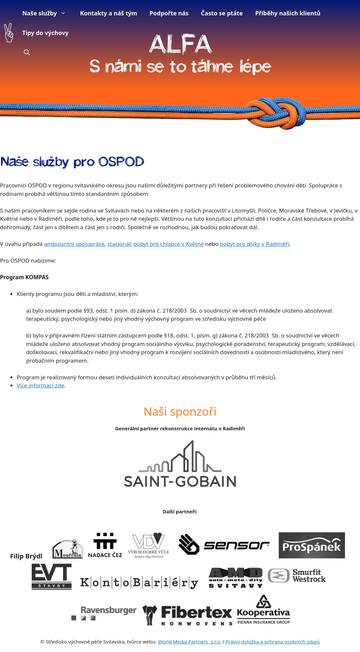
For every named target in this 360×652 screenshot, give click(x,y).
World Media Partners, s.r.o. (189, 641)
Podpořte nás (169, 13)
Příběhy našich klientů (287, 13)
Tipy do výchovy (45, 33)
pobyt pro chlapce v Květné (168, 244)
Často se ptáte (222, 13)
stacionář (118, 244)
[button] (26, 52)
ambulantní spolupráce (74, 244)
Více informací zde (40, 385)
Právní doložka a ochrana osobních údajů (272, 641)
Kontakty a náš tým (108, 13)
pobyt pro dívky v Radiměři (254, 244)
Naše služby (47, 13)
